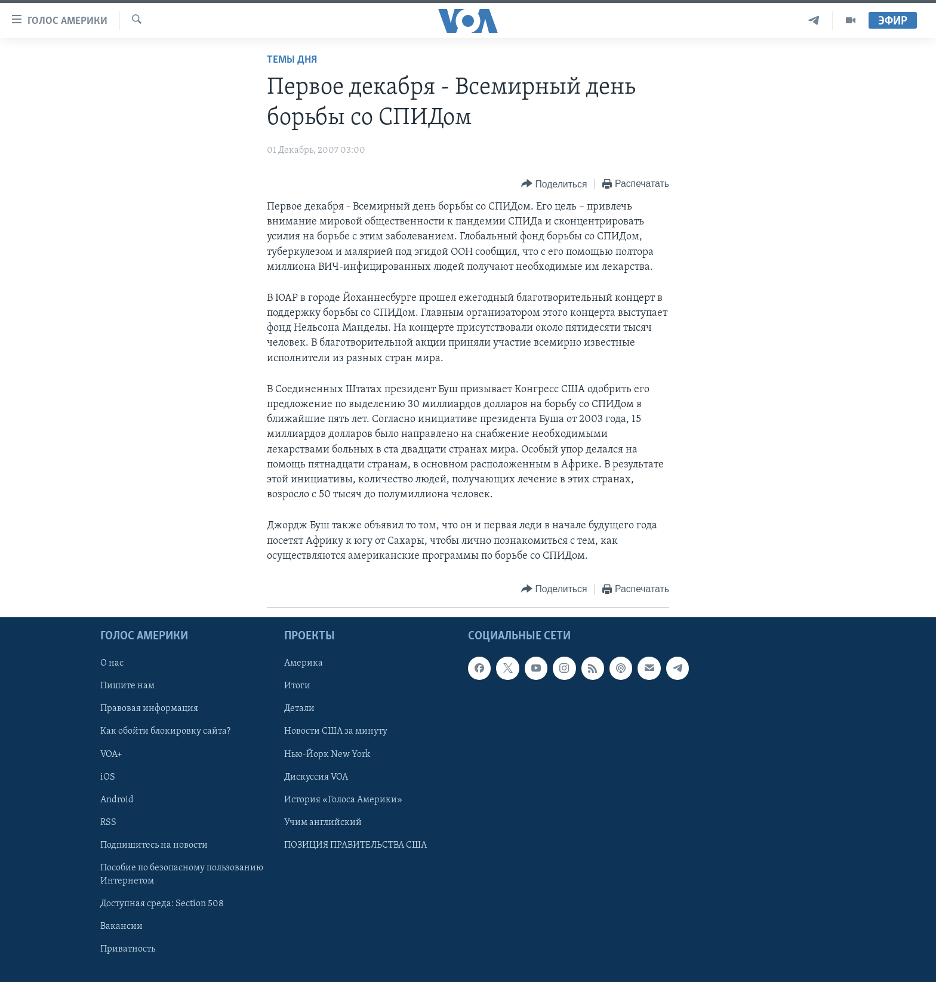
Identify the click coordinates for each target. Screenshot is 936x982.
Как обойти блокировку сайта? (165, 731)
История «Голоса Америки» (343, 800)
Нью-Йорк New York (327, 754)
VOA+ (111, 754)
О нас (112, 663)
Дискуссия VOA (316, 777)
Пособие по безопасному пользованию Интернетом (181, 874)
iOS (107, 777)
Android (117, 800)
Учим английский (323, 822)
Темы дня (292, 60)
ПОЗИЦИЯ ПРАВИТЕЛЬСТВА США (355, 845)
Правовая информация (149, 708)
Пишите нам (127, 686)
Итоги (297, 686)
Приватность (127, 949)
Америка (303, 663)
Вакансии (121, 926)
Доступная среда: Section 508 (162, 904)
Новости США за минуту (335, 731)
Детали (299, 708)
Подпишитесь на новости (154, 845)
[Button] (554, 184)
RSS (108, 822)
